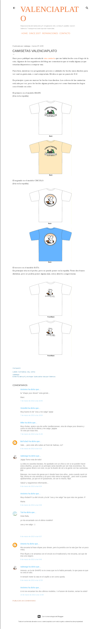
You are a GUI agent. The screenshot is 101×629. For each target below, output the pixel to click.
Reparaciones (49, 33)
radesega (24, 456)
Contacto (63, 33)
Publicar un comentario (24, 601)
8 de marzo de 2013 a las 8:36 (31, 505)
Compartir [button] (17, 368)
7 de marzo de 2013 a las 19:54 (31, 415)
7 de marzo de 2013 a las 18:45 (31, 401)
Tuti (22, 512)
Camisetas (22, 372)
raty (28, 372)
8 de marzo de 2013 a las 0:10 (31, 449)
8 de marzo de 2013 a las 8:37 (31, 536)
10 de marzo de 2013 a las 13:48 (32, 595)
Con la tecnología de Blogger (50, 616)
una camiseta (49, 58)
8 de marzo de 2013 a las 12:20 (31, 580)
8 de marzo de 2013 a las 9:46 (31, 559)
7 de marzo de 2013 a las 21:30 (31, 434)
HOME (23, 33)
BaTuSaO (24, 441)
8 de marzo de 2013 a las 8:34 (31, 486)
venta (33, 372)
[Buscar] (87, 7)
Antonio (23, 544)
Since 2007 (34, 33)
